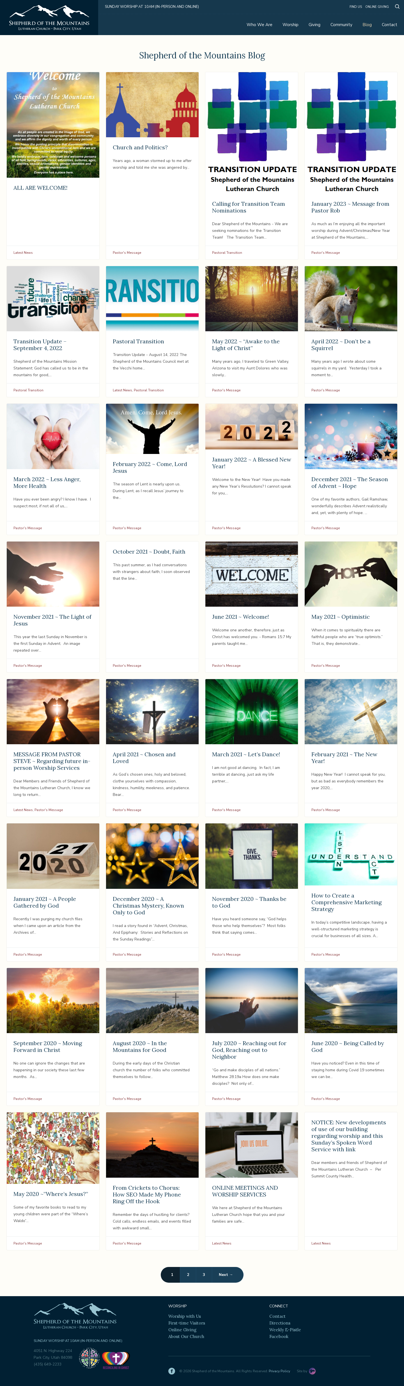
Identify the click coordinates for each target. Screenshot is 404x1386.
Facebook (278, 1336)
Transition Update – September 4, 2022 (39, 344)
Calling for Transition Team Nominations (248, 207)
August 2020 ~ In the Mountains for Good (140, 1046)
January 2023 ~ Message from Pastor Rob (350, 207)
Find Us (356, 7)
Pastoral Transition (227, 252)
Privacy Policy (279, 1371)
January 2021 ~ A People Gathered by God (44, 902)
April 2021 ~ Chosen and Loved (144, 757)
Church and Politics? (140, 147)
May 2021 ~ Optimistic (340, 616)
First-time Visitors (186, 1323)
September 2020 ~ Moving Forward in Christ (47, 1046)
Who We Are (259, 25)
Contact (389, 25)
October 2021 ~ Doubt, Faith (149, 551)
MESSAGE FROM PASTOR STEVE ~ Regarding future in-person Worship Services (51, 761)
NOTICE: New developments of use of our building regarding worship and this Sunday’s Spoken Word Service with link (348, 1136)
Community (341, 25)
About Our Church (186, 1336)
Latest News (23, 252)
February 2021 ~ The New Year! (344, 757)
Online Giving (377, 7)
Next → (226, 1274)
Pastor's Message (127, 252)
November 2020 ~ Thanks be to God (249, 902)
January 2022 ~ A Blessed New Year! (251, 463)
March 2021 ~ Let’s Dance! (246, 754)
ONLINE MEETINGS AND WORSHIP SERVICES (245, 1191)
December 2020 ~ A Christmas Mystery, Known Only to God (148, 905)
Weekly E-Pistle (285, 1329)
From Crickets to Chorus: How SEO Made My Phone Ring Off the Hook (147, 1194)
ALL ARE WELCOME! (40, 187)
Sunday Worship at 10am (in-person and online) (152, 6)
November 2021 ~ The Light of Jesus (52, 620)
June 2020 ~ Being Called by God (347, 1046)
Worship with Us (184, 1316)
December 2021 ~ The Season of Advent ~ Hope (349, 482)
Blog (367, 25)
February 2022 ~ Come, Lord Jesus (150, 467)
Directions (279, 1323)
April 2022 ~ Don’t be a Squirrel (341, 344)
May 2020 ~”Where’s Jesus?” (50, 1193)
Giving (314, 25)
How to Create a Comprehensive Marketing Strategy (346, 902)
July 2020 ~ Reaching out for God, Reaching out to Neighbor (249, 1050)
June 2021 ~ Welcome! (240, 616)
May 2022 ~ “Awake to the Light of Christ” (246, 344)
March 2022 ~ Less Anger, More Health (47, 482)
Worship (291, 25)
